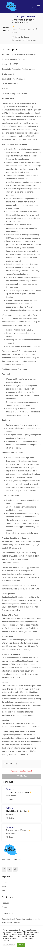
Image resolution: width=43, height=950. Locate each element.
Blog (3, 890)
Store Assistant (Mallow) (16, 830)
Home (4, 882)
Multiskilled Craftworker (16, 811)
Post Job (5, 903)
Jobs (4, 886)
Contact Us (16, 859)
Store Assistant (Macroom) (17, 792)
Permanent (30, 17)
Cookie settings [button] (9, 945)
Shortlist (21, 776)
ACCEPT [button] (21, 945)
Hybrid (22, 17)
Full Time (15, 17)
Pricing (4, 907)
